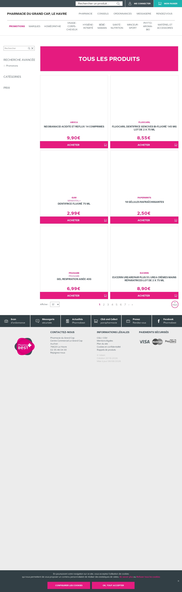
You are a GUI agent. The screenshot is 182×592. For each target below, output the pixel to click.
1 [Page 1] (99, 530)
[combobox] (95, 3)
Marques (34, 26)
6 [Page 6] (121, 530)
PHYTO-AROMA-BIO (148, 26)
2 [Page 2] (104, 530)
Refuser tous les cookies (148, 577)
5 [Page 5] (116, 530)
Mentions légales (105, 567)
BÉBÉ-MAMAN (102, 26)
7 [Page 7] (125, 530)
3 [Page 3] (108, 530)
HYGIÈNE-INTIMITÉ (88, 26)
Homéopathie (52, 26)
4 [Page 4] (112, 530)
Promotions (17, 26)
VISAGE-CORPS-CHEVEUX (71, 26)
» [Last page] (132, 530)
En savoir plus (126, 577)
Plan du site (102, 570)
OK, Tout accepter (113, 585)
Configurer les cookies (68, 585)
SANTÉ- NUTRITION (117, 26)
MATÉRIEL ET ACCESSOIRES (165, 26)
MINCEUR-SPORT (133, 26)
